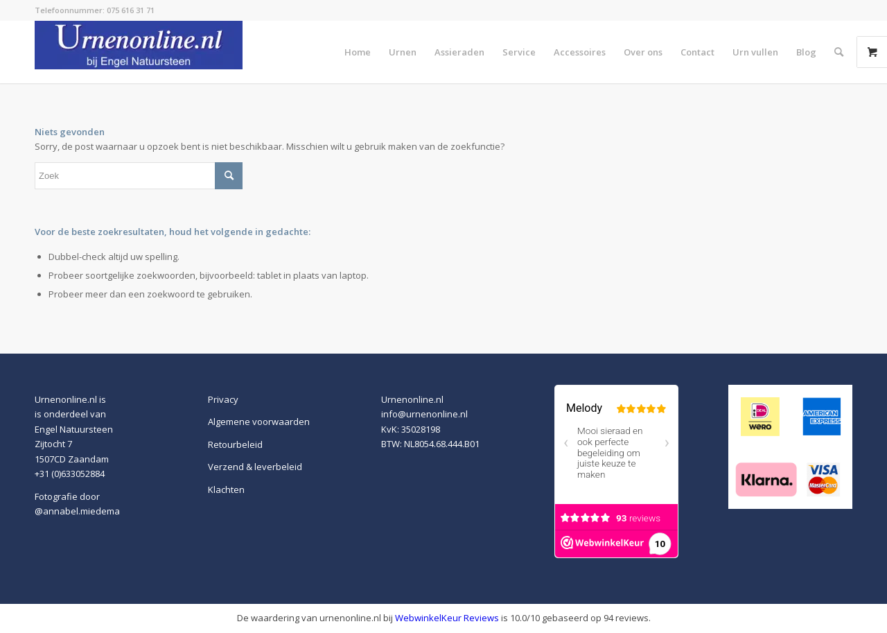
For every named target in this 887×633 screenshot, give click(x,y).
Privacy (223, 399)
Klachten (226, 489)
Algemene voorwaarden (259, 421)
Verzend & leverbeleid (255, 466)
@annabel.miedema (77, 511)
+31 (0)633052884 (70, 473)
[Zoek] (838, 52)
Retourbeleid (235, 444)
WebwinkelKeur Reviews (447, 618)
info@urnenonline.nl (424, 414)
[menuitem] (357, 52)
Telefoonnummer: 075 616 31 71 (95, 10)
